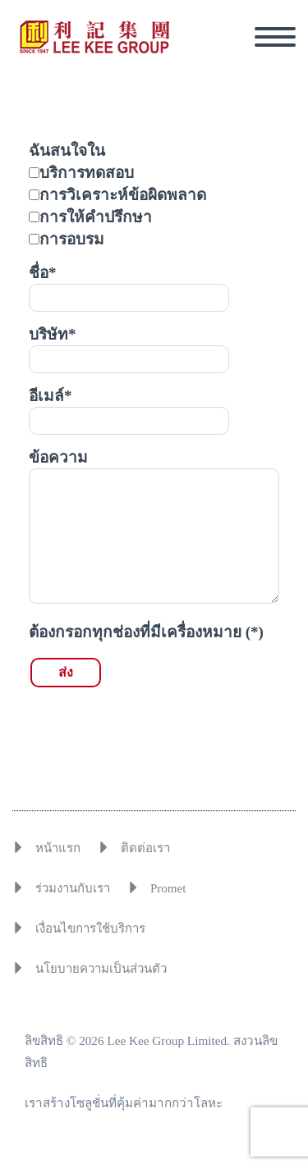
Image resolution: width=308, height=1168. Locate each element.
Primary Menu (275, 37)
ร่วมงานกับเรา (72, 888)
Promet (168, 888)
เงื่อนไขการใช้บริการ (90, 928)
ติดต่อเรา (145, 848)
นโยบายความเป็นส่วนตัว (101, 968)
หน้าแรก (57, 848)
